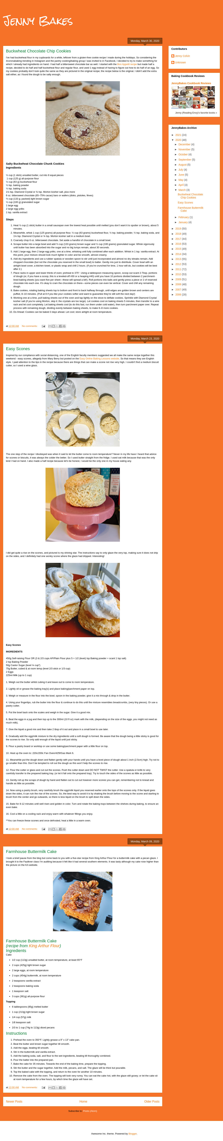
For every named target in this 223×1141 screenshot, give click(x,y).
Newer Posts (14, 1101)
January (183, 222)
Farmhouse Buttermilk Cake (31, 851)
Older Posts (151, 1101)
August (182, 164)
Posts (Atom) (90, 1111)
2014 (178, 254)
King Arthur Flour (44, 945)
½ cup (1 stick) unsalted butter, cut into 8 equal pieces (35, 175)
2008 (178, 284)
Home (83, 1101)
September (185, 159)
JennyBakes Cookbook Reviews (191, 83)
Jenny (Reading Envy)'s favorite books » (196, 112)
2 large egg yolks (15, 208)
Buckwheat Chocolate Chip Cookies (38, 51)
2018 (178, 233)
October (183, 154)
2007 (178, 289)
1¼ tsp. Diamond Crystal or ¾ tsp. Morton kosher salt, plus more (40, 191)
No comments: (30, 326)
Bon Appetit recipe (127, 64)
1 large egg (12, 205)
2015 (178, 248)
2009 (178, 279)
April (181, 184)
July (181, 169)
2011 (178, 269)
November (184, 149)
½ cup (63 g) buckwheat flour (21, 181)
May (181, 179)
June (181, 174)
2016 (178, 243)
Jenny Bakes (38, 21)
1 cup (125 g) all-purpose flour (23, 178)
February (184, 217)
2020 (178, 139)
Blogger (132, 1133)
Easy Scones (18, 348)
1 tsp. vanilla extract (16, 212)
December (184, 144)
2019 (178, 228)
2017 (178, 238)
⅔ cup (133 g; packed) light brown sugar (27, 198)
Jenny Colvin (182, 55)
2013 (178, 259)
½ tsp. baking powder (17, 185)
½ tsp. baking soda (16, 188)
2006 (178, 294)
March (182, 189)
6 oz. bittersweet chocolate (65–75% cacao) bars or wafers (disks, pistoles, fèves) (49, 195)
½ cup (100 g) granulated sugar (23, 202)
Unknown (180, 62)
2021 (178, 134)
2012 (178, 264)
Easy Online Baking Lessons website (99, 358)
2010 (178, 274)
